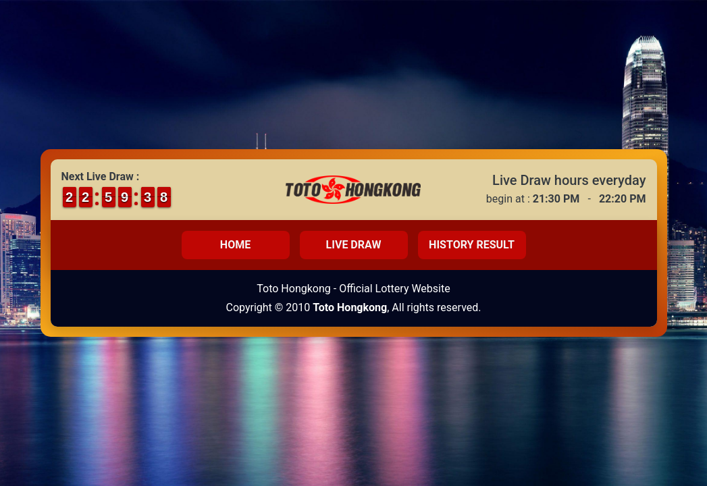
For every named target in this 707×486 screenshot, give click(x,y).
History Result (472, 244)
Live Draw (354, 244)
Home (235, 244)
